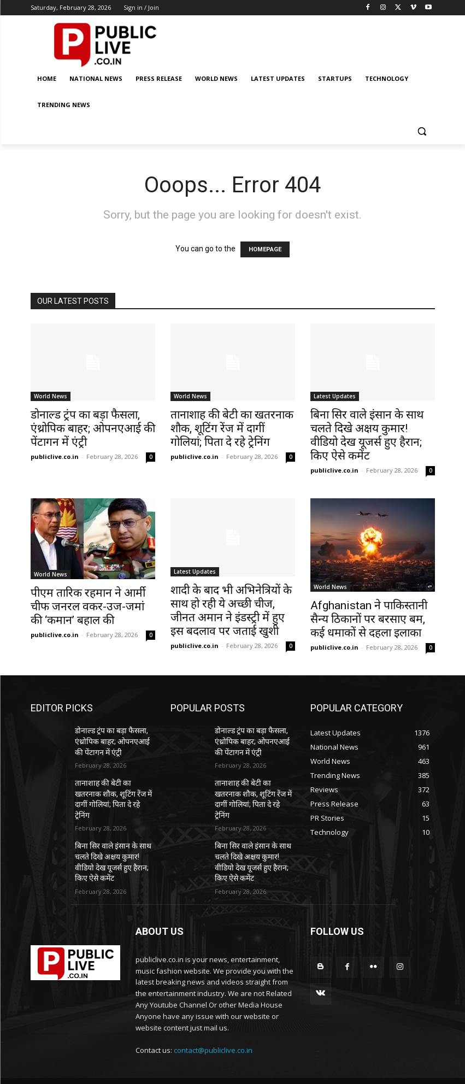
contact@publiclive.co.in (213, 1024)
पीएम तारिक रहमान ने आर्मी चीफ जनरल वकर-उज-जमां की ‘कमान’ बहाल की (88, 606)
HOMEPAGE (265, 249)
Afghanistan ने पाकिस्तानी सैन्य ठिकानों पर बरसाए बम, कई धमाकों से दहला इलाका (368, 619)
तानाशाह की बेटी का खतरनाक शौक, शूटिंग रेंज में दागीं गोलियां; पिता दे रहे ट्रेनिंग (231, 428)
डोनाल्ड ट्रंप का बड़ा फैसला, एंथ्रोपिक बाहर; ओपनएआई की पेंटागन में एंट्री (93, 428)
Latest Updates (335, 396)
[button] (422, 131)
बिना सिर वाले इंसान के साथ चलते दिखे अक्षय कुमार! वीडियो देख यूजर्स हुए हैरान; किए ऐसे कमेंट (366, 435)
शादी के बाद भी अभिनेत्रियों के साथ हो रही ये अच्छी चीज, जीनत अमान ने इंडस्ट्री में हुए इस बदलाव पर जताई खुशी (231, 611)
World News (50, 396)
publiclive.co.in (55, 456)
